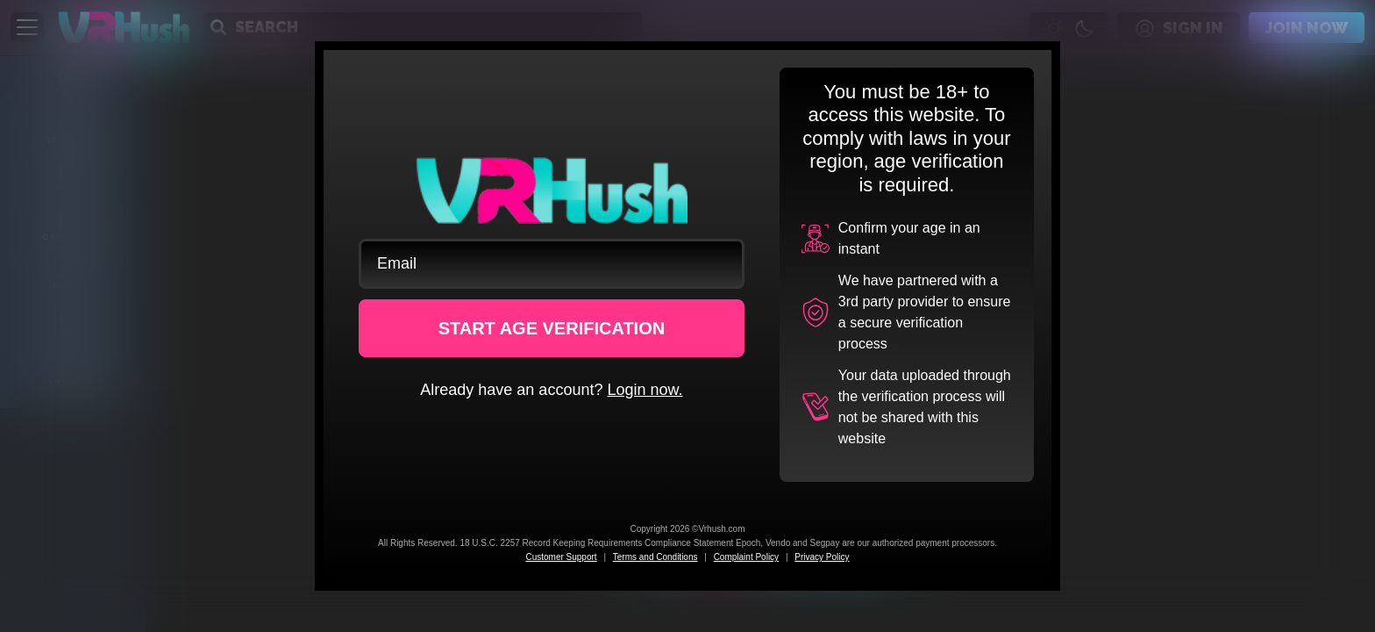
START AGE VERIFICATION (552, 328)
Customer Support (560, 557)
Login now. (644, 390)
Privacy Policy (821, 557)
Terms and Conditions (655, 557)
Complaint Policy (746, 557)
